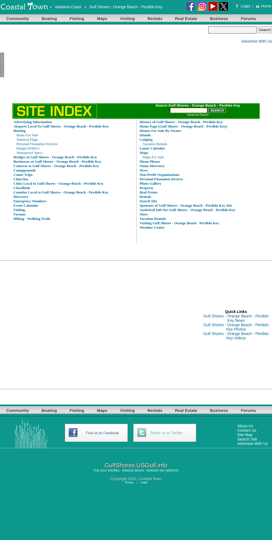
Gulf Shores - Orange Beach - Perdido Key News (235, 318)
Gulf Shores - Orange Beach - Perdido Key (125, 7)
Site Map (244, 435)
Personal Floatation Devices (37, 144)
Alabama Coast (68, 7)
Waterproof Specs (29, 153)
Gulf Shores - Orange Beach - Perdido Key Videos (235, 335)
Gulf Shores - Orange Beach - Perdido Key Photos (235, 327)
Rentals (155, 18)
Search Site (247, 439)
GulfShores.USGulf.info (136, 465)
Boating (49, 18)
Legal (144, 482)
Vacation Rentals (155, 144)
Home (263, 6)
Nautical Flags (27, 139)
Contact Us (246, 430)
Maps (102, 18)
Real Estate (186, 18)
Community (17, 18)
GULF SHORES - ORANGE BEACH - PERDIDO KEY (132, 470)
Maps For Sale (153, 157)
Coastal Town (150, 479)
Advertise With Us (257, 41)
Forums (248, 18)
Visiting (127, 18)
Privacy (129, 482)
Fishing (77, 18)
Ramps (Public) (27, 148)
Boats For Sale (27, 135)
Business (219, 18)
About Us (245, 426)
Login (243, 6)
